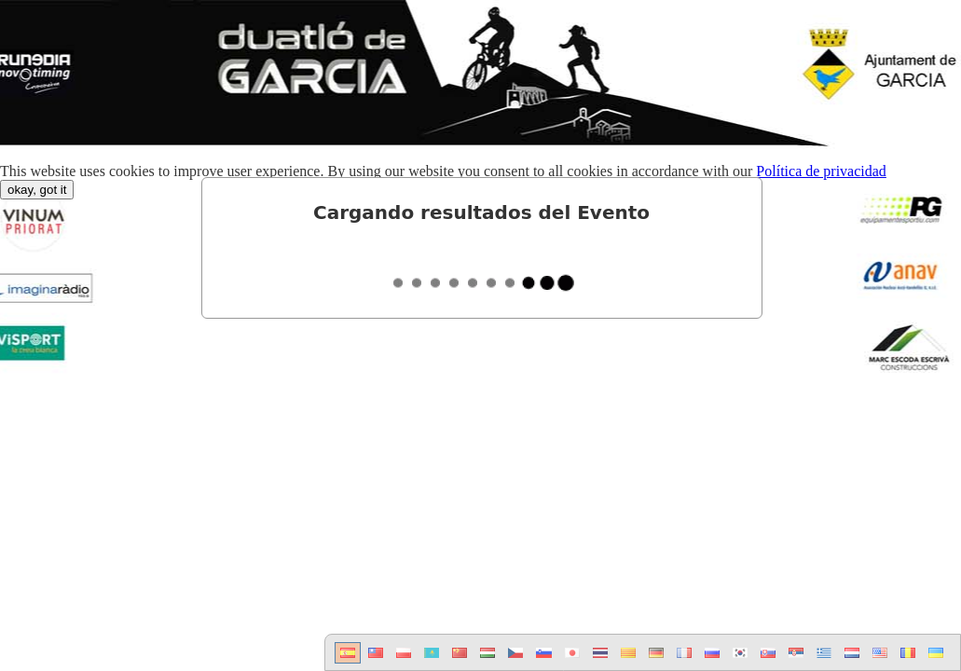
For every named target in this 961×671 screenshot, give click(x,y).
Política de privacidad (821, 171)
